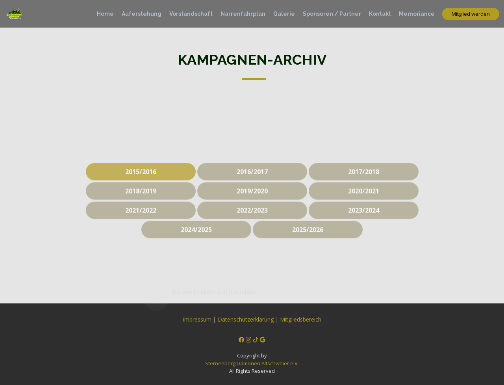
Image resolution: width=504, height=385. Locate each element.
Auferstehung (141, 14)
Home (105, 14)
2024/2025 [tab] (196, 236)
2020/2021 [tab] (363, 197)
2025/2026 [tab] (307, 236)
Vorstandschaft (191, 14)
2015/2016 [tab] (140, 178)
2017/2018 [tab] (363, 178)
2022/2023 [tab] (252, 216)
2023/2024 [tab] (363, 216)
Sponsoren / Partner (332, 14)
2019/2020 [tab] (252, 197)
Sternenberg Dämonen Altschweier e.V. (252, 363)
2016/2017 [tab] (252, 178)
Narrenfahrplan (242, 14)
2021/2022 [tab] (140, 216)
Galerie (284, 14)
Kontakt (380, 14)
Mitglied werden (471, 13)
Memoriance (417, 14)
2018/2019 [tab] (140, 197)
